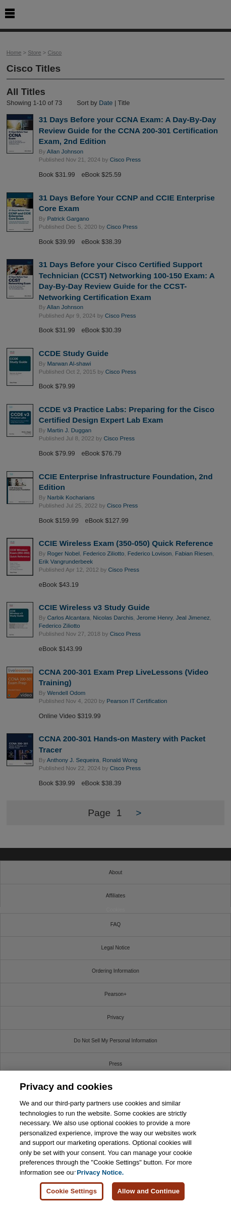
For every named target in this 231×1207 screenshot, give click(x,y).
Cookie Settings (71, 1191)
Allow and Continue (148, 1191)
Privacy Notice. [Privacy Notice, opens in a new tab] (100, 1172)
